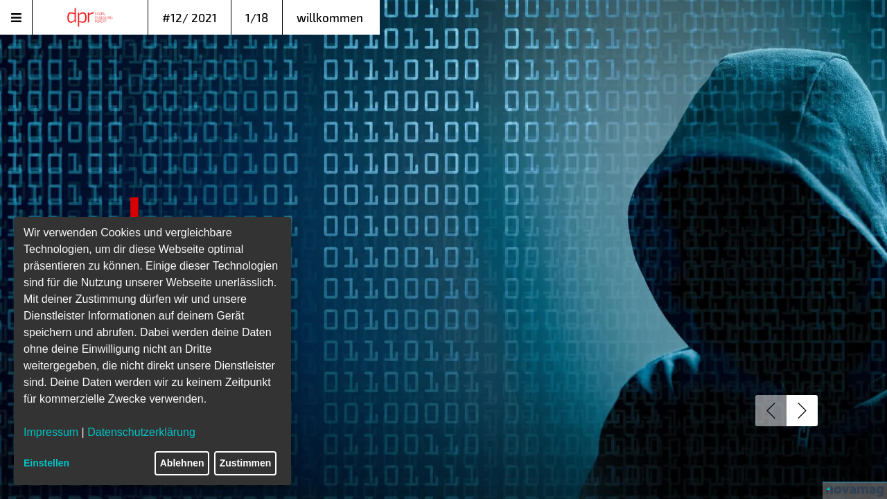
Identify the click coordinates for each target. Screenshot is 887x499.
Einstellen (46, 463)
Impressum (51, 432)
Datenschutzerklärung (141, 432)
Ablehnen (182, 463)
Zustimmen (246, 463)
